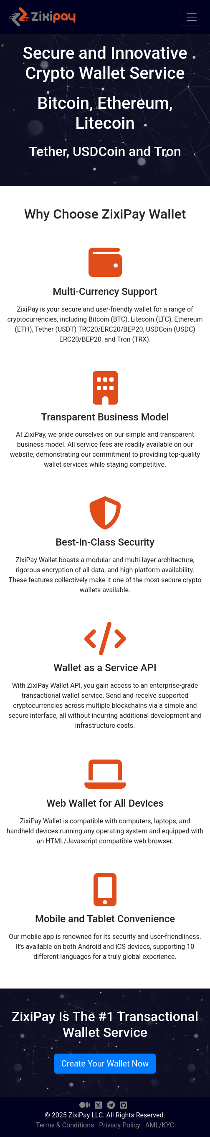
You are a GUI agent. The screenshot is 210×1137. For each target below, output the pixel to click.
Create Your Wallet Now (105, 1064)
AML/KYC (159, 1125)
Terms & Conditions (65, 1125)
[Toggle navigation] (191, 17)
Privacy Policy (119, 1125)
